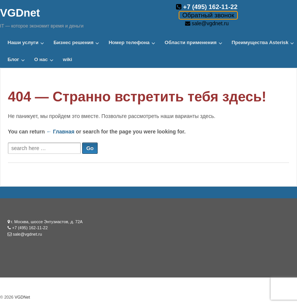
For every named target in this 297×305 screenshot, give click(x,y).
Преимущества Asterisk (260, 42)
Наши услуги (23, 42)
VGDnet (20, 13)
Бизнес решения (73, 42)
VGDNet (22, 297)
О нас (41, 59)
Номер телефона (129, 42)
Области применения (191, 42)
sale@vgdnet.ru (209, 23)
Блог (13, 59)
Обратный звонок (208, 15)
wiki (67, 59)
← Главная (60, 132)
